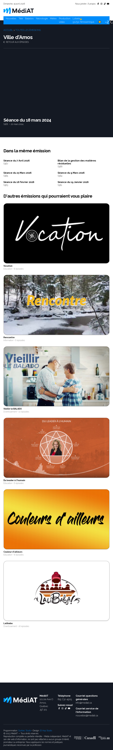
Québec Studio (24, 730)
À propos (92, 4)
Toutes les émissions (28, 30)
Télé (21, 18)
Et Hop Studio (46, 730)
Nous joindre (80, 4)
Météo (53, 18)
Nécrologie (42, 18)
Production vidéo (64, 20)
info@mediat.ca (84, 702)
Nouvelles (11, 18)
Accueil (8, 30)
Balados (29, 18)
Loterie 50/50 (76, 20)
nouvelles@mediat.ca (87, 715)
